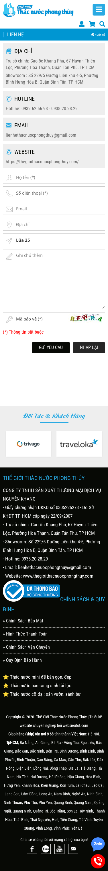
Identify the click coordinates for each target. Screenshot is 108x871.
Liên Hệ (101, 34)
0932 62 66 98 (34, 108)
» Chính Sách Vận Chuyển (26, 647)
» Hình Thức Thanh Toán (25, 634)
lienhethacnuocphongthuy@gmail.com (41, 135)
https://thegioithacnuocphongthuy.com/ (42, 161)
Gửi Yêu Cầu (51, 347)
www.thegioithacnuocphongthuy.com (58, 576)
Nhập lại (89, 347)
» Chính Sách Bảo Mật (23, 621)
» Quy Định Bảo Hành (22, 660)
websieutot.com (75, 725)
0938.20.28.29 (64, 108)
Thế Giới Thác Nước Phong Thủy (61, 717)
